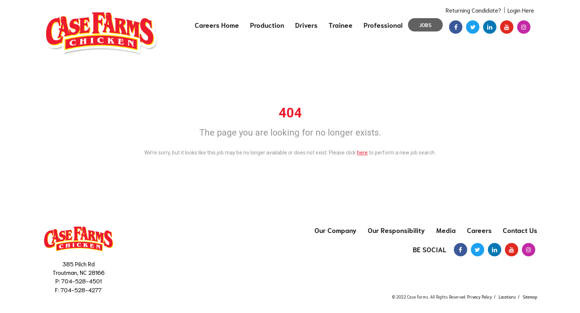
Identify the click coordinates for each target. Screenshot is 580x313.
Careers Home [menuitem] (217, 24)
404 (290, 113)
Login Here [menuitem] (521, 10)
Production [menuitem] (267, 24)
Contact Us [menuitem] (520, 230)
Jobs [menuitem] (425, 24)
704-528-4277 (81, 289)
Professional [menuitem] (383, 24)
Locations (507, 296)
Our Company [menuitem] (335, 230)
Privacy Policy (479, 296)
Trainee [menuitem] (340, 24)
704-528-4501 (81, 280)
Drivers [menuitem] (306, 24)
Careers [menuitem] (479, 230)
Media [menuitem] (446, 230)
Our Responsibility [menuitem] (396, 230)
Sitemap (530, 296)
